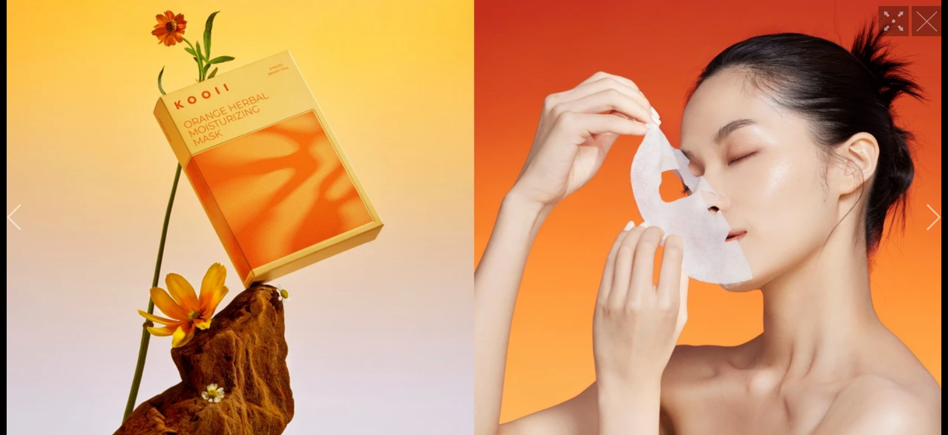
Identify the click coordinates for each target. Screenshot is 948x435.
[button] (14, 217)
